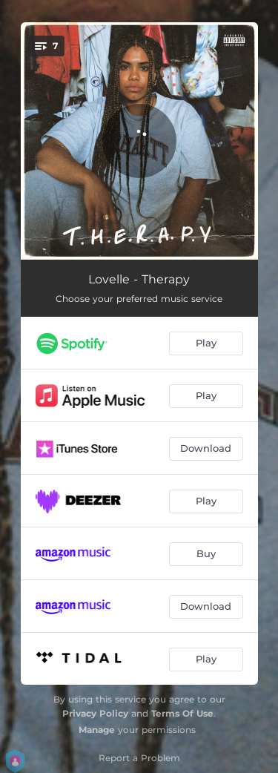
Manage (97, 729)
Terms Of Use (182, 713)
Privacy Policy (95, 713)
